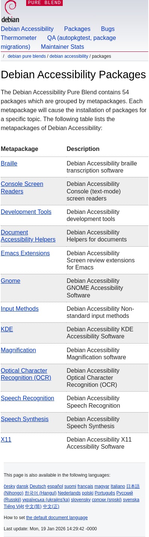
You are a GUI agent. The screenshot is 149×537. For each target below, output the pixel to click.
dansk (22, 486)
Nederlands (69, 493)
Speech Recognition (27, 398)
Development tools (26, 212)
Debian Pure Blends (27, 56)
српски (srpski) (107, 499)
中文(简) (33, 506)
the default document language (57, 517)
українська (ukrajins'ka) (46, 499)
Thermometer (19, 38)
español (55, 486)
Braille (9, 163)
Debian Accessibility (27, 29)
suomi (70, 486)
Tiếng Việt (14, 506)
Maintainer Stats (62, 47)
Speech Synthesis (25, 419)
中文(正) (51, 506)
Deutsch (38, 486)
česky (9, 486)
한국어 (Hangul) (40, 493)
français (85, 486)
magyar (101, 486)
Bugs (108, 29)
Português (105, 493)
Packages (77, 29)
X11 (6, 439)
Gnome (10, 281)
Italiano (118, 486)
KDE (7, 329)
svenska (131, 499)
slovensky (81, 499)
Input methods (19, 309)
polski (87, 493)
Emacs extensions (25, 253)
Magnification (18, 350)
